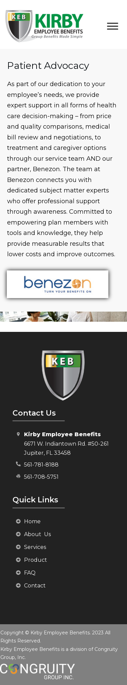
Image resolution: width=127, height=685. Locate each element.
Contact (35, 585)
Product (35, 560)
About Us (37, 534)
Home (32, 521)
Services (35, 547)
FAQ (30, 573)
